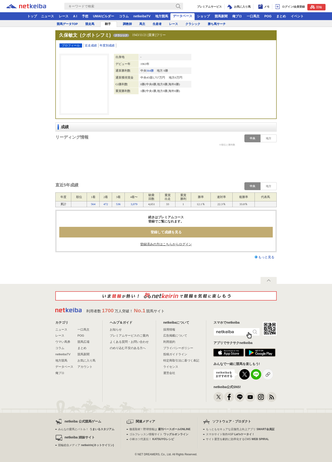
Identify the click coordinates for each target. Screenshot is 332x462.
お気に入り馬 (86, 360)
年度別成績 (107, 45)
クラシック (192, 24)
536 (118, 204)
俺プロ (237, 16)
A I (75, 16)
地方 (268, 138)
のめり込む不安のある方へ (128, 348)
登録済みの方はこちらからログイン (166, 244)
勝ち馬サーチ (217, 24)
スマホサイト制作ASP (230, 434)
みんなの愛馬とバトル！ (86, 429)
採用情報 (169, 329)
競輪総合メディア (86, 445)
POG (267, 16)
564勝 (150, 70)
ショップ (203, 16)
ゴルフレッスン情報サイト (158, 434)
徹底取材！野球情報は (159, 429)
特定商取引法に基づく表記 (181, 360)
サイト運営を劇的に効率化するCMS (237, 439)
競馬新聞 (221, 16)
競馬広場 (83, 341)
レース (63, 16)
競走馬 (89, 24)
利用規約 (169, 341)
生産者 (157, 24)
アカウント (84, 366)
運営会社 (169, 373)
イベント (297, 16)
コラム (124, 16)
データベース (182, 16)
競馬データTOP (67, 24)
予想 (85, 16)
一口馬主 (253, 16)
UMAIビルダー (103, 16)
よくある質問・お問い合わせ (129, 341)
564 (93, 204)
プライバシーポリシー (178, 348)
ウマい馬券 (62, 341)
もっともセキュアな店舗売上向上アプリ (240, 429)
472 (106, 204)
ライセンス (170, 366)
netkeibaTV (142, 16)
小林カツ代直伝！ (151, 439)
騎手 (108, 24)
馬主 (142, 24)
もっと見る (266, 257)
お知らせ (116, 329)
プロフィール (71, 45)
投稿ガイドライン (175, 354)
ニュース (47, 16)
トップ (32, 16)
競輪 (316, 7)
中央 (252, 138)
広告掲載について (175, 335)
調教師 (127, 24)
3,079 (133, 204)
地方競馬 (161, 16)
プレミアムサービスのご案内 (129, 335)
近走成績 (91, 45)
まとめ (281, 16)
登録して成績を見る (166, 232)
